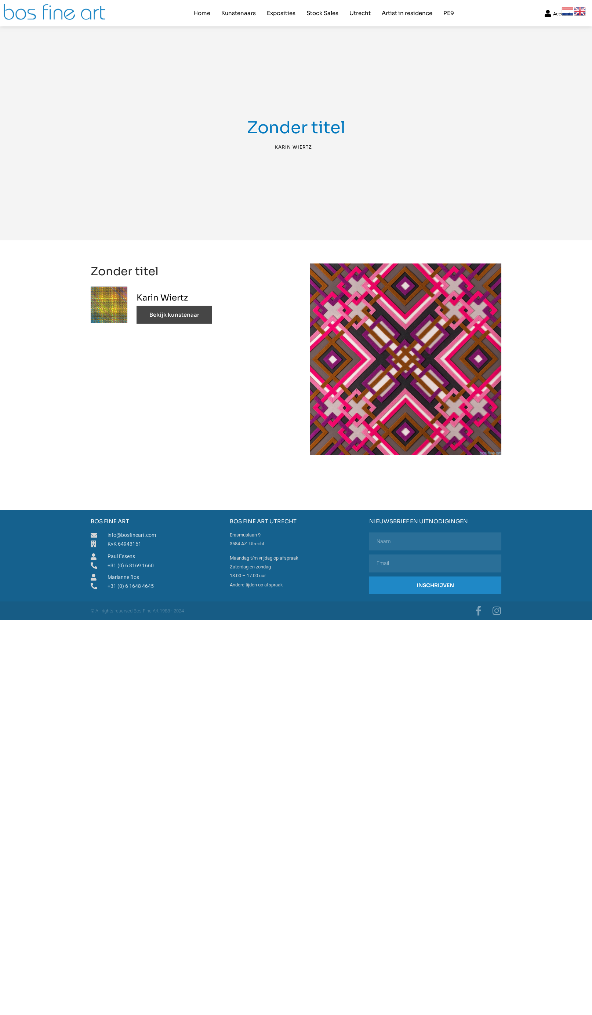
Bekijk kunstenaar (174, 314)
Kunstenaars (238, 13)
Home (201, 13)
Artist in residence (407, 13)
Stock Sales (322, 13)
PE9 (448, 13)
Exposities (281, 13)
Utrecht (360, 13)
